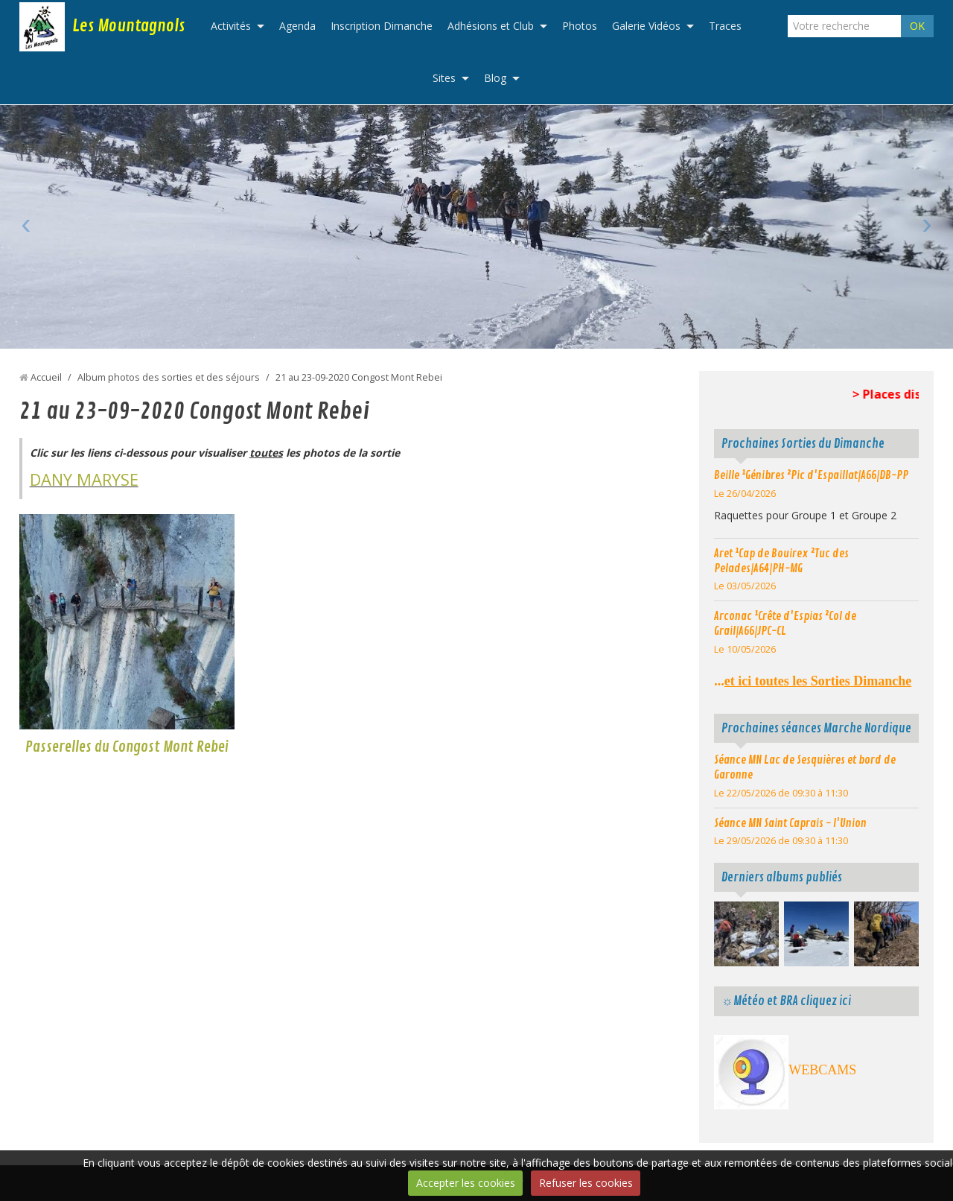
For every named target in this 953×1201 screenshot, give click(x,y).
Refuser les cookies (586, 1183)
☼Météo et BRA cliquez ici (785, 1001)
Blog (495, 78)
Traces (725, 26)
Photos (579, 26)
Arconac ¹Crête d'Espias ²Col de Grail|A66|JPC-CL (785, 623)
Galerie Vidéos (646, 26)
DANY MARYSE (84, 479)
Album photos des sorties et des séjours (168, 377)
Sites (444, 78)
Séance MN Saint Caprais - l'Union (790, 823)
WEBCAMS (822, 1069)
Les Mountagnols (128, 26)
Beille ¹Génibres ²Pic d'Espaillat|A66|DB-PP (811, 475)
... (812, 681)
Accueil (46, 377)
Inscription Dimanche (382, 26)
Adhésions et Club (490, 26)
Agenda (297, 26)
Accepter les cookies (465, 1183)
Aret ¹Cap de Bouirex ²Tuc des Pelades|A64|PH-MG (781, 561)
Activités (231, 26)
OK (917, 26)
